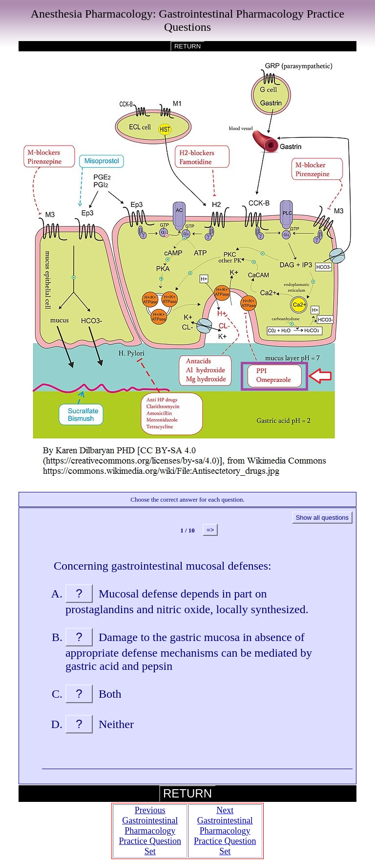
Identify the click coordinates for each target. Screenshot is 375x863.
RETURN (187, 46)
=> (210, 529)
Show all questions (322, 517)
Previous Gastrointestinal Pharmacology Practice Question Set (150, 830)
